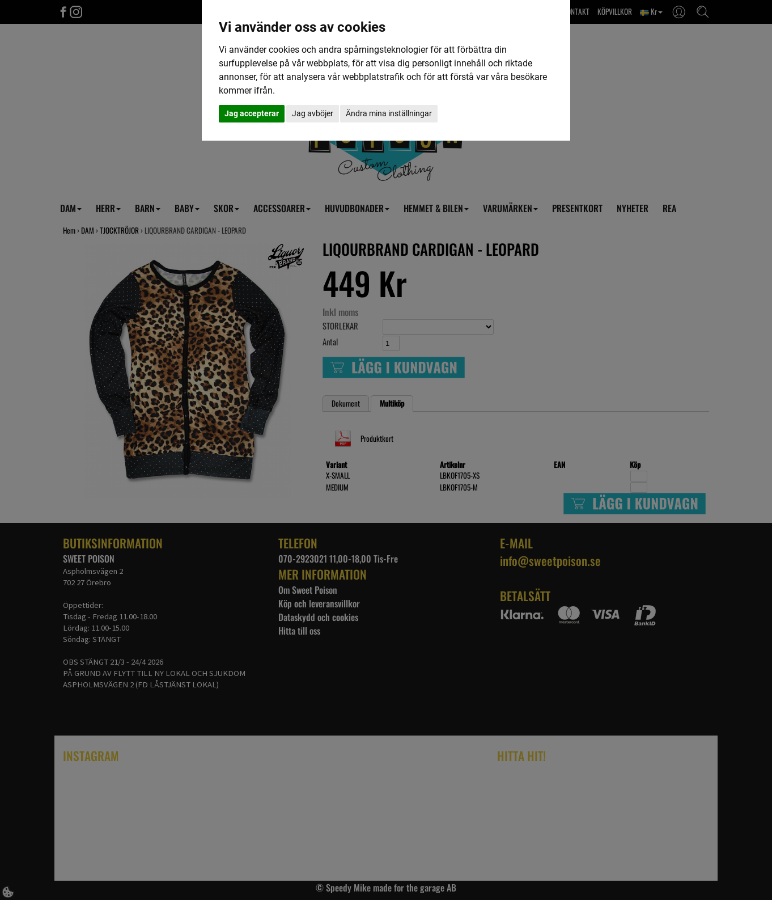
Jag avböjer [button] (312, 113)
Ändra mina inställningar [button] (389, 113)
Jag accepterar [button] (251, 113)
